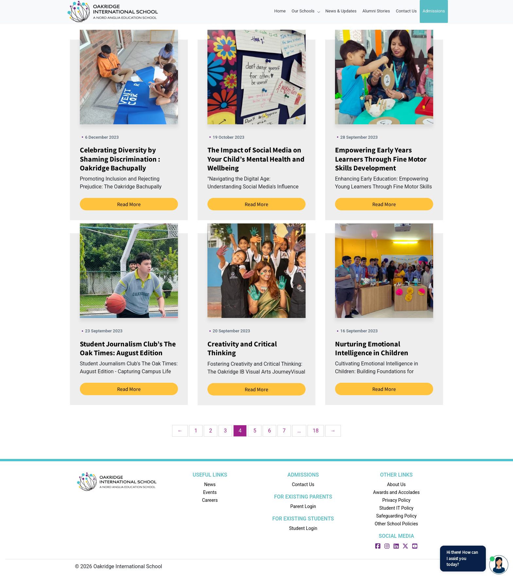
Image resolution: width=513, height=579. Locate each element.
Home (280, 11)
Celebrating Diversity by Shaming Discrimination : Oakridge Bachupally (120, 158)
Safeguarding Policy (396, 515)
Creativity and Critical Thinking (242, 348)
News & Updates (341, 11)
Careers (210, 500)
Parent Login (303, 506)
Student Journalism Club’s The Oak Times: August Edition (128, 348)
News (210, 484)
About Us (396, 484)
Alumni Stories (376, 11)
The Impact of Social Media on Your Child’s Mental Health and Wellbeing (256, 158)
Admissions (434, 11)
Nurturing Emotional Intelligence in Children (371, 348)
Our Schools (305, 11)
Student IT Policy (396, 508)
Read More (129, 204)
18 (316, 431)
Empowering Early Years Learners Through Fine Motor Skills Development (381, 158)
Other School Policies (396, 523)
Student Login (303, 528)
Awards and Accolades (396, 492)
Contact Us (406, 11)
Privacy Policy (396, 500)
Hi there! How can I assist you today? (462, 558)
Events (210, 492)
